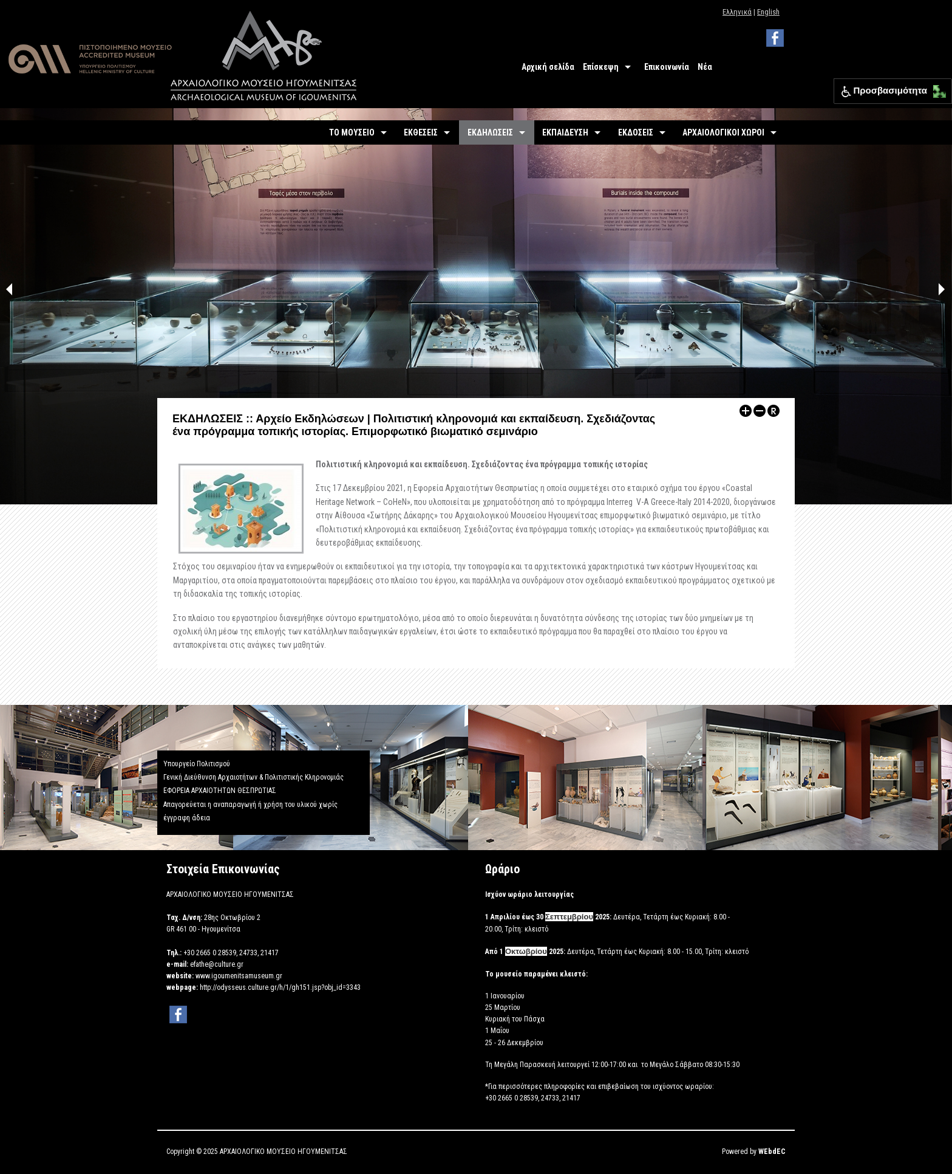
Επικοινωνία (666, 67)
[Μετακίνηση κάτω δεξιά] (943, 95)
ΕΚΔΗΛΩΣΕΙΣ (490, 132)
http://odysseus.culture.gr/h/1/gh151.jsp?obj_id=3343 (280, 987)
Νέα (705, 67)
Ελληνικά (737, 11)
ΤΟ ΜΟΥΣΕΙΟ (352, 132)
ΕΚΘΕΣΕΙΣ (421, 132)
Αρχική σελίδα (548, 67)
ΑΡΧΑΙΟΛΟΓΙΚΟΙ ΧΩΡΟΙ (723, 132)
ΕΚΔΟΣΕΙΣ (635, 132)
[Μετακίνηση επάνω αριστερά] (936, 88)
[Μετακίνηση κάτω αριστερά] (936, 95)
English (768, 11)
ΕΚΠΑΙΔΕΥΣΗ (565, 132)
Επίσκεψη (601, 67)
